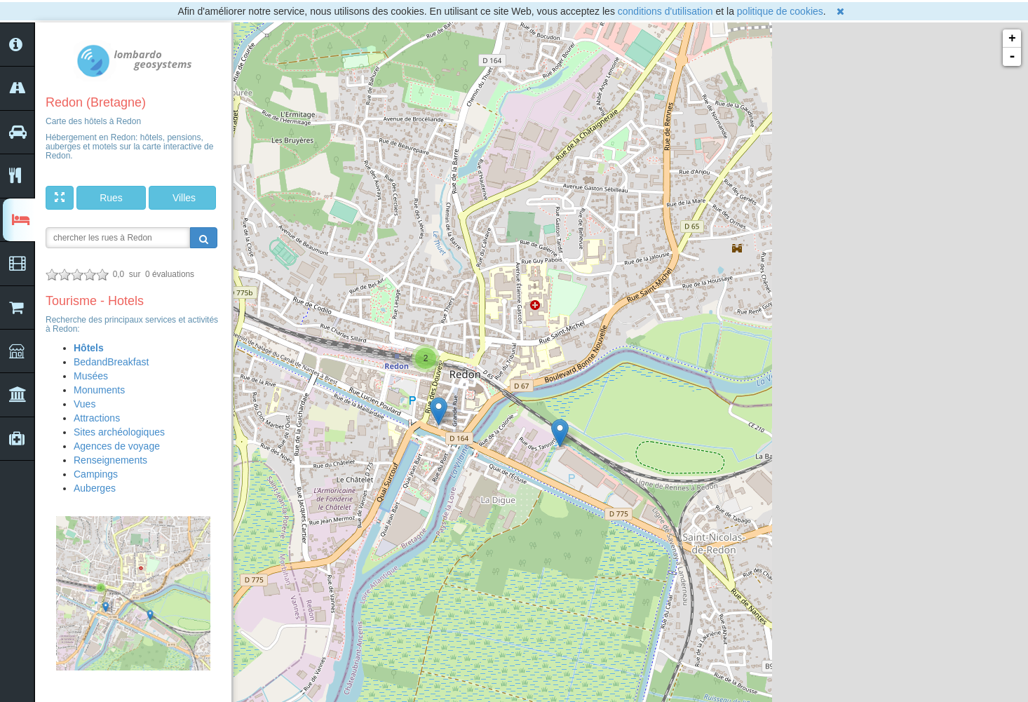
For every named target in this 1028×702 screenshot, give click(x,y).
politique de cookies (780, 11)
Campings (96, 474)
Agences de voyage (117, 446)
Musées (91, 376)
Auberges (95, 488)
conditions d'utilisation (665, 11)
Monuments (99, 390)
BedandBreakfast (111, 361)
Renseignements (110, 460)
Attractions (97, 418)
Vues (84, 404)
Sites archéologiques (119, 432)
